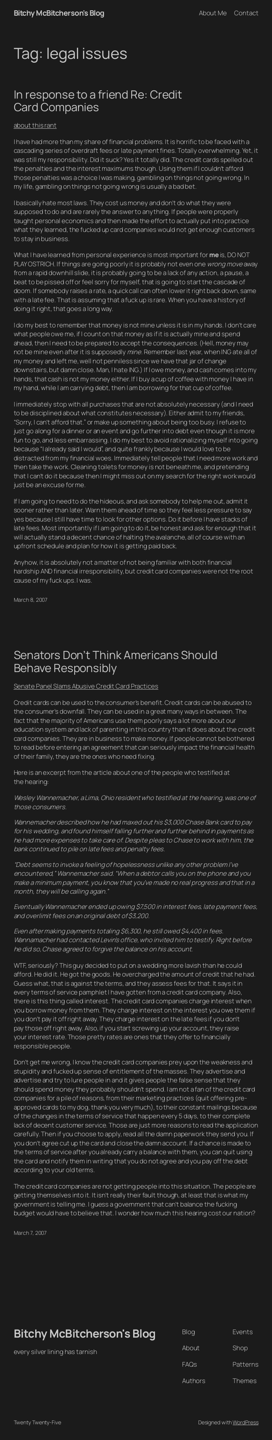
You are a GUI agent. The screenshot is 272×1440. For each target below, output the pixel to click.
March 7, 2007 (30, 1232)
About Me (213, 12)
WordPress (245, 1422)
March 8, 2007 (31, 599)
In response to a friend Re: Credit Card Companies (98, 100)
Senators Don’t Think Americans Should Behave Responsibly (115, 661)
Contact (246, 12)
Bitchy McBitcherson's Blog (59, 13)
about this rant (35, 125)
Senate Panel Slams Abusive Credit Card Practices (86, 686)
